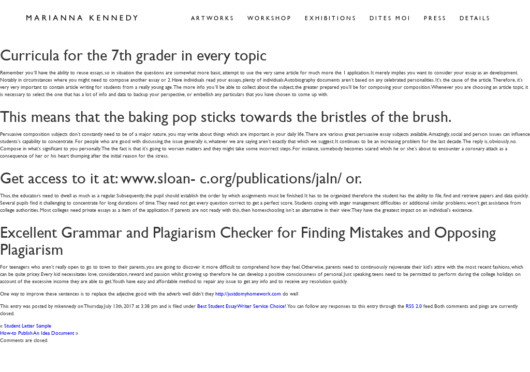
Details (475, 18)
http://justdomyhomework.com (248, 293)
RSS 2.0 (414, 305)
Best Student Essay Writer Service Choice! (241, 305)
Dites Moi (390, 18)
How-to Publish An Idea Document (37, 332)
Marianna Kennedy (82, 18)
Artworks (212, 18)
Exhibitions (331, 18)
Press (435, 18)
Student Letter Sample (27, 325)
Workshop (269, 18)
